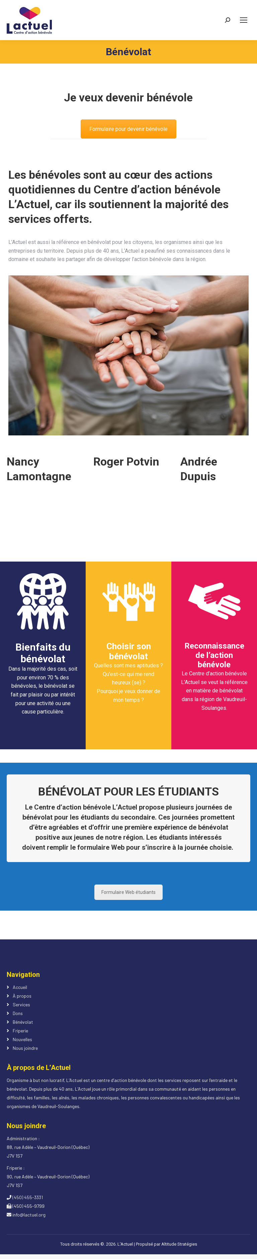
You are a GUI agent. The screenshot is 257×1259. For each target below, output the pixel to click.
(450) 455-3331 (25, 1197)
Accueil (20, 987)
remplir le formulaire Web (85, 847)
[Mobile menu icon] (243, 20)
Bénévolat (23, 1022)
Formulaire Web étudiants (128, 892)
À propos (22, 996)
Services (21, 1004)
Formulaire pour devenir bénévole (128, 129)
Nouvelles (22, 1039)
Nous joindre (25, 1048)
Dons (18, 1013)
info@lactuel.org (26, 1215)
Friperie (20, 1030)
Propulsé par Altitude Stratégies (166, 1244)
